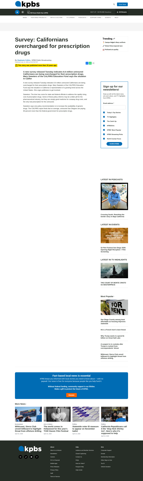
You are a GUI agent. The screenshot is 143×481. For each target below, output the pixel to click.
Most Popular (108, 296)
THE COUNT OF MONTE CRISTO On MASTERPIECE (113, 284)
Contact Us (79, 457)
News (25, 19)
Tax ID (103, 463)
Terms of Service (55, 476)
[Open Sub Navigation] (28, 19)
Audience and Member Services (85, 450)
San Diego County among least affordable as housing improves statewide (113, 321)
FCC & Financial (55, 460)
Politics (74, 424)
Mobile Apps (53, 463)
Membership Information (108, 457)
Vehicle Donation (106, 466)
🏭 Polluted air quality (110, 49)
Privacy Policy (54, 470)
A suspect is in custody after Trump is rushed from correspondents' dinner (112, 346)
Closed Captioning (81, 453)
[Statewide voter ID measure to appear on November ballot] (85, 414)
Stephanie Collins (23, 60)
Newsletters (53, 453)
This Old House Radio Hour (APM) (37, 14)
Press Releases (54, 466)
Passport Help (80, 466)
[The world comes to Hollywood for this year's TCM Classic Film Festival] (57, 414)
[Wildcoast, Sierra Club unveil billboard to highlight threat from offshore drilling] (28, 414)
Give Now (122, 5)
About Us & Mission (55, 450)
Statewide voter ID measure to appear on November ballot (85, 428)
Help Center (79, 470)
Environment (19, 424)
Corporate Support (106, 450)
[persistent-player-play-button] (17, 13)
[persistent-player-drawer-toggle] (121, 13)
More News (21, 404)
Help (116, 19)
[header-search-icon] (114, 5)
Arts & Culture (56, 19)
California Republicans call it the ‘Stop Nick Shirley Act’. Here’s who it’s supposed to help (114, 429)
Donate (71, 395)
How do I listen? (80, 463)
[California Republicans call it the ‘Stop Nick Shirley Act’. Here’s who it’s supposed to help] (114, 414)
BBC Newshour (106, 13)
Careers (52, 457)
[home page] (27, 4)
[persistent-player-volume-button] (22, 13)
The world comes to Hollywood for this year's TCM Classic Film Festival (56, 428)
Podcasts (82, 19)
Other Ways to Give (106, 460)
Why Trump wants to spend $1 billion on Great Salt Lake (112, 337)
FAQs (77, 460)
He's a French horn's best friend (113, 330)
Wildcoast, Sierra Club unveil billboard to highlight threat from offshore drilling (113, 356)
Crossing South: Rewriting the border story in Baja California (112, 216)
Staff (51, 473)
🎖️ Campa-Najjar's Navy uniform (114, 42)
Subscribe (114, 144)
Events (108, 19)
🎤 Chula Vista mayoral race (112, 46)
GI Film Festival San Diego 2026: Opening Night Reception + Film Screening (113, 250)
